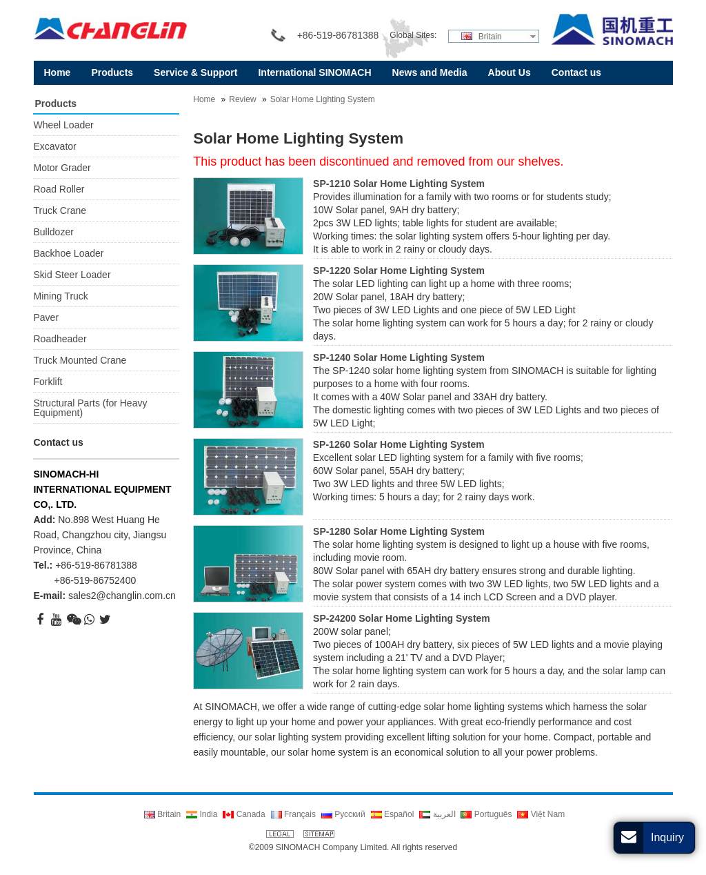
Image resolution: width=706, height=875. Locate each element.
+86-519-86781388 (96, 565)
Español (392, 814)
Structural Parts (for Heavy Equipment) (90, 407)
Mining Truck (60, 296)
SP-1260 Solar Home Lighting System (399, 444)
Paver (46, 317)
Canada (244, 814)
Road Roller (58, 189)
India (201, 814)
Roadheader (59, 338)
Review (242, 99)
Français (293, 814)
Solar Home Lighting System (322, 99)
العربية (437, 814)
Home (204, 99)
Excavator (54, 146)
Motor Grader (61, 167)
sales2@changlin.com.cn (122, 595)
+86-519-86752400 (95, 580)
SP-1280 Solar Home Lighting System (399, 531)
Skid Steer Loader (71, 274)
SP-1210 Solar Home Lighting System (399, 183)
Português (486, 814)
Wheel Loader (63, 124)
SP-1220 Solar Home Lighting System (399, 270)
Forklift (47, 381)
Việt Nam (541, 814)
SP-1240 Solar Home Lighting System (399, 357)
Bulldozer (53, 231)
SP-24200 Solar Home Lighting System (401, 618)
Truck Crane (59, 210)
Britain (481, 36)
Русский (343, 814)
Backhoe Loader (68, 253)
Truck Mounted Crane (79, 360)
